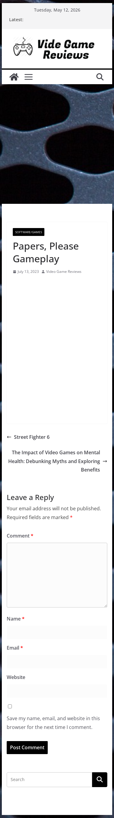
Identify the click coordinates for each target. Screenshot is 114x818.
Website (16, 677)
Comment (20, 535)
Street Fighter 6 (28, 437)
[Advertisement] (57, 144)
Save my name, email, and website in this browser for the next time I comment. (53, 722)
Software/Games (28, 232)
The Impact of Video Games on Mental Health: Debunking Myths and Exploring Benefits (57, 461)
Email (15, 647)
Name (16, 618)
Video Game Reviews (63, 271)
